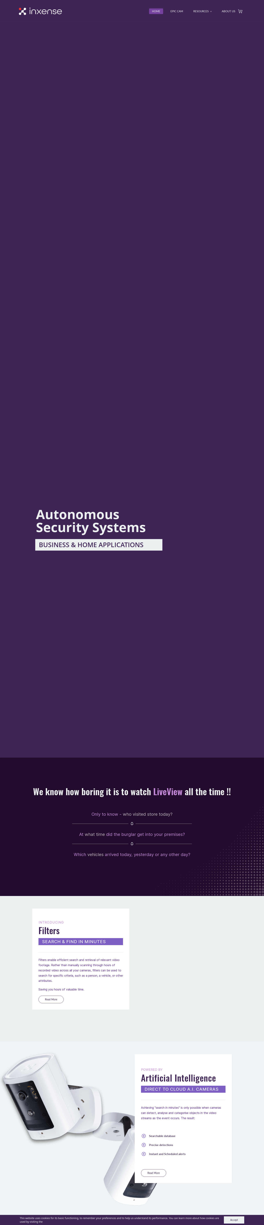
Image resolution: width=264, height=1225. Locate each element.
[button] (51, 1000)
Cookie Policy (51, 1221)
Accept (234, 1219)
